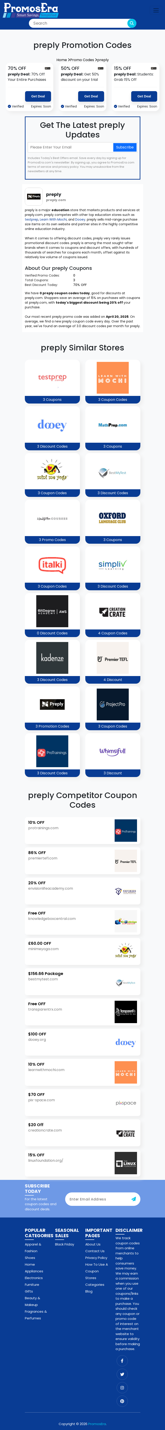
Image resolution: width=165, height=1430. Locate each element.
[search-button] (131, 23)
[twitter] (122, 1374)
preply (103, 59)
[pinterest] (122, 1401)
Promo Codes (83, 59)
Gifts (29, 1291)
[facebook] (122, 1360)
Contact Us (95, 1251)
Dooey (80, 219)
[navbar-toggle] (156, 10)
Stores (90, 1277)
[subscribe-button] (133, 1199)
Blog (88, 1291)
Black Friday (64, 1244)
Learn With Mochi (53, 219)
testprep (31, 219)
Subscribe (125, 147)
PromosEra (97, 1423)
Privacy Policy (96, 1257)
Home (63, 59)
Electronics (34, 1277)
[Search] (82, 23)
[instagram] (122, 1387)
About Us (93, 1244)
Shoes (30, 1257)
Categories (94, 1284)
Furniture (32, 1284)
